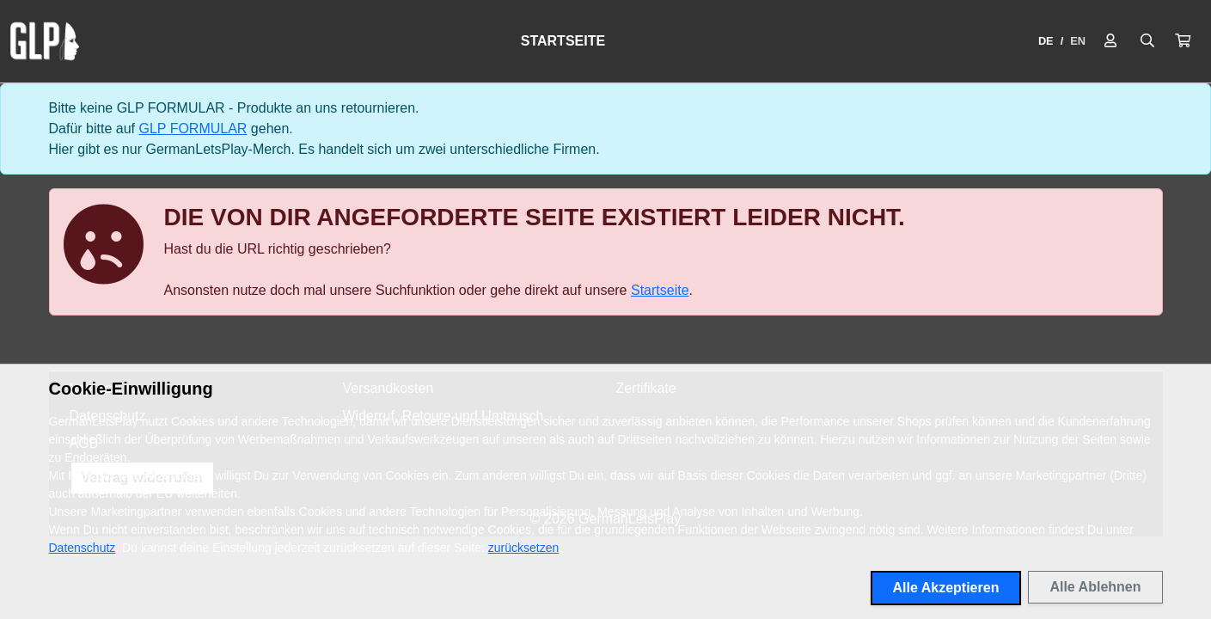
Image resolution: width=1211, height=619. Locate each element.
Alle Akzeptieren (946, 587)
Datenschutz (82, 548)
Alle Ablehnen (1095, 586)
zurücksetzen (523, 548)
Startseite (563, 41)
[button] (1183, 41)
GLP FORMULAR (192, 128)
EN (1078, 40)
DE (1046, 40)
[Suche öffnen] (1147, 41)
